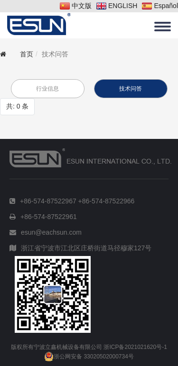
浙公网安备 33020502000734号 (89, 356)
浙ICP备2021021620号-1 (135, 347)
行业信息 (47, 88)
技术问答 (130, 88)
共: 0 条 (17, 106)
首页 (26, 54)
